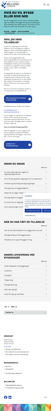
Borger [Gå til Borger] (13, 31)
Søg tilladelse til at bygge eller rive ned (16, 99)
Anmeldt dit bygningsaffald (12, 145)
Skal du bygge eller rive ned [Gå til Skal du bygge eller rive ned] (26, 33)
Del (7, 307)
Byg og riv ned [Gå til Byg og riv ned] (10, 33)
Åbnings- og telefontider (12, 349)
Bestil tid (7, 366)
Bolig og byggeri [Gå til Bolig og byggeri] (23, 31)
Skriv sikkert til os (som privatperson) (16, 352)
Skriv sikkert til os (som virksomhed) (16, 354)
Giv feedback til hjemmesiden (14, 388)
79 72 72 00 (7, 346)
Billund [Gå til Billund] (6, 31)
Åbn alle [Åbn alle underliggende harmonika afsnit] (44, 167)
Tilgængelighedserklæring (13, 385)
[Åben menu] (48, 4)
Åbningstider (9, 369)
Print (14, 307)
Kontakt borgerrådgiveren (13, 373)
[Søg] (44, 5)
